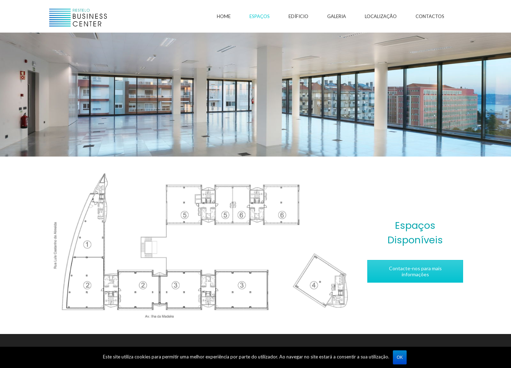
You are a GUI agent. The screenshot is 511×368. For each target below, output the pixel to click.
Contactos (430, 16)
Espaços (259, 16)
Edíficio (298, 16)
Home (224, 16)
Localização (381, 16)
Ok (400, 357)
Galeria (336, 16)
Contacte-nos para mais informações (415, 271)
